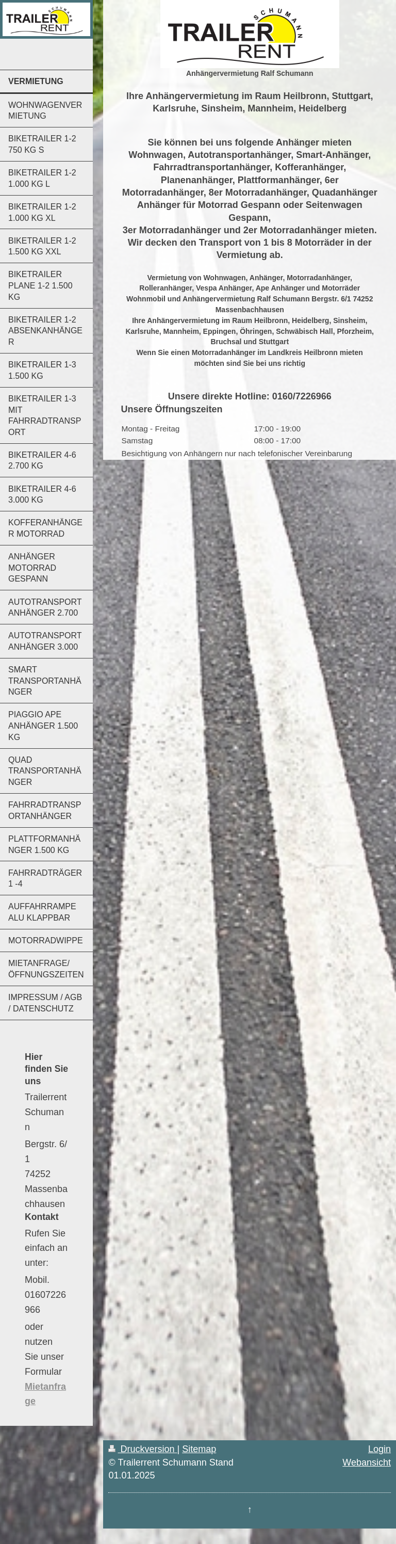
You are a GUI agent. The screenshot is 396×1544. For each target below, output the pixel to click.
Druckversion (142, 1449)
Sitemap (199, 1449)
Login (379, 1449)
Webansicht (366, 1462)
